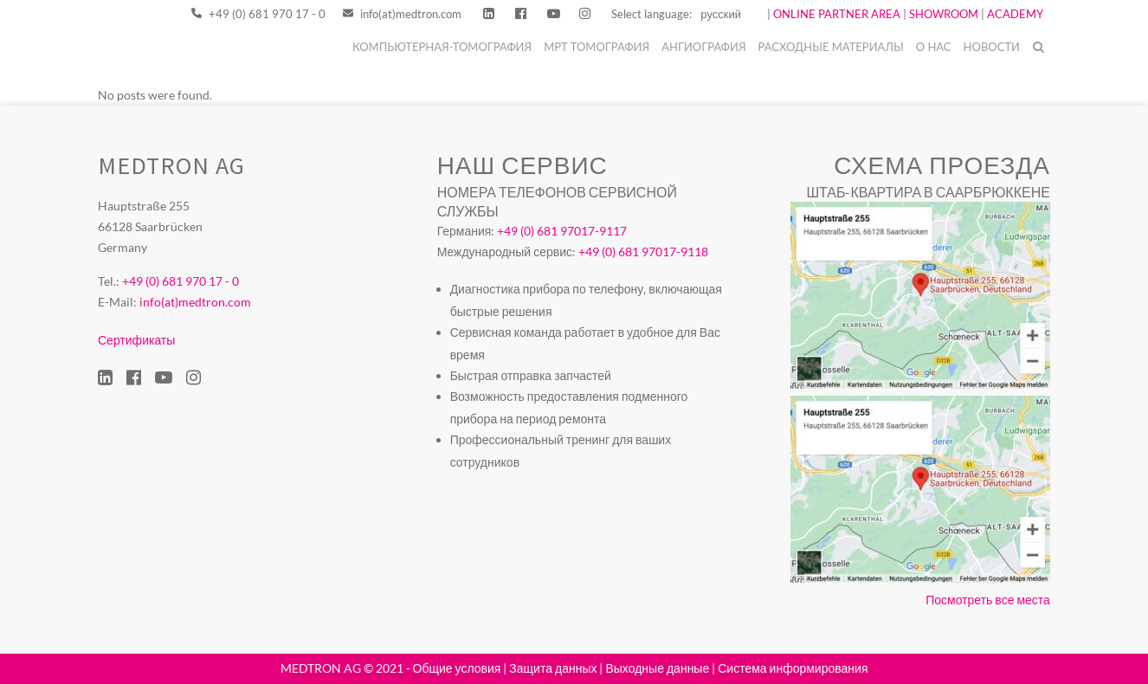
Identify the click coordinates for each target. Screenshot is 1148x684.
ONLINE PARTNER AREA (835, 14)
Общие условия (457, 668)
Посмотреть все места (987, 599)
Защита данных (553, 668)
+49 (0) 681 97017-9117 (562, 230)
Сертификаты (136, 339)
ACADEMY (1015, 14)
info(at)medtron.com (402, 14)
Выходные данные (657, 668)
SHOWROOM (943, 14)
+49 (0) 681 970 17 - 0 (258, 14)
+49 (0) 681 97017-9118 (643, 251)
